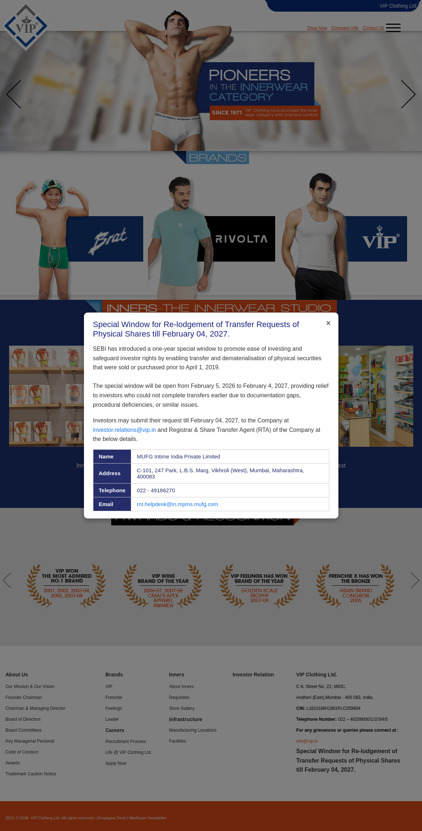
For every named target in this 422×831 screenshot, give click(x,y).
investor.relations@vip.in (124, 429)
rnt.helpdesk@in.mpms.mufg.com (177, 504)
